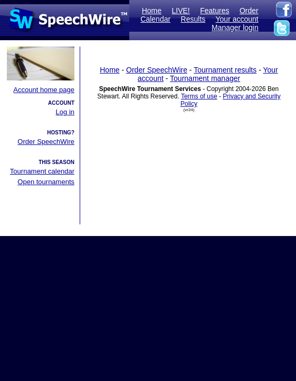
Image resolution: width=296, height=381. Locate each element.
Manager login (235, 27)
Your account (237, 19)
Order (249, 10)
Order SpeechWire (45, 142)
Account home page (43, 90)
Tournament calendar (42, 171)
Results (193, 19)
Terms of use (199, 96)
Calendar (155, 19)
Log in (65, 112)
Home (151, 10)
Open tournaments (45, 182)
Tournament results (225, 70)
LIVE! (181, 10)
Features (214, 10)
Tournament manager (205, 78)
